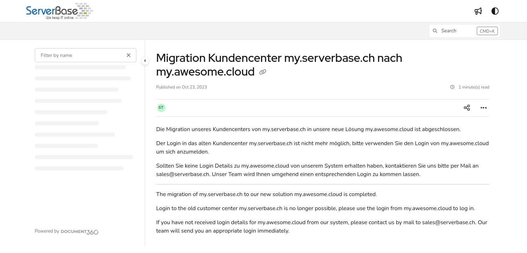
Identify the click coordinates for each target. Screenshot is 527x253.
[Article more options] (483, 107)
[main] (323, 143)
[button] (465, 31)
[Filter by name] (85, 55)
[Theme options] (495, 11)
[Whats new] (478, 11)
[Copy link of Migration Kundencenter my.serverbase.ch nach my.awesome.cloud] (262, 72)
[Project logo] (59, 11)
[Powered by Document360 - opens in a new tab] (67, 231)
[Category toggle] (145, 61)
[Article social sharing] (467, 107)
